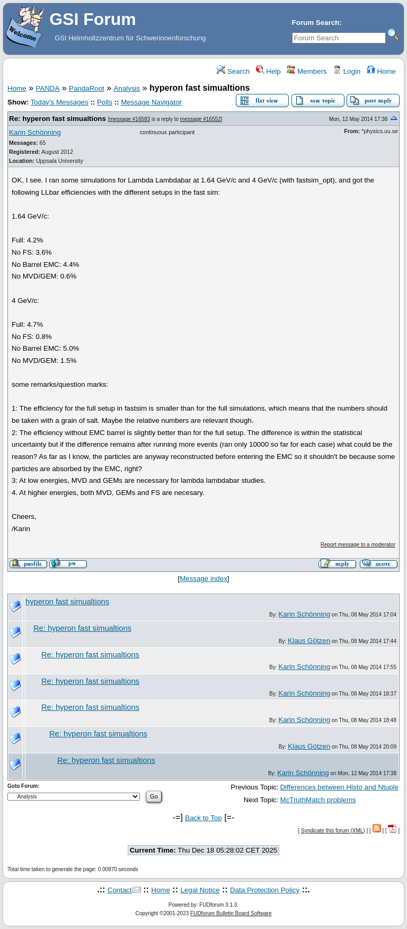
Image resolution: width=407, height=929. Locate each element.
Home (381, 71)
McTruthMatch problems (318, 800)
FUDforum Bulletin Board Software (230, 913)
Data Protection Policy (264, 890)
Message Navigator (151, 102)
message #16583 (129, 119)
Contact (120, 890)
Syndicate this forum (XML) (333, 831)
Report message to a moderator (358, 545)
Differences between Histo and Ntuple (339, 787)
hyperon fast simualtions (67, 601)
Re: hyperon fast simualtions (57, 119)
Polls (104, 102)
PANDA (47, 88)
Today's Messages (59, 102)
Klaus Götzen (309, 641)
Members (306, 71)
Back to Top (203, 818)
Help (268, 71)
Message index (203, 579)
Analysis (127, 88)
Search (233, 71)
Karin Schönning (35, 132)
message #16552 (200, 119)
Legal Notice (199, 890)
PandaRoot (86, 88)
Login (346, 71)
